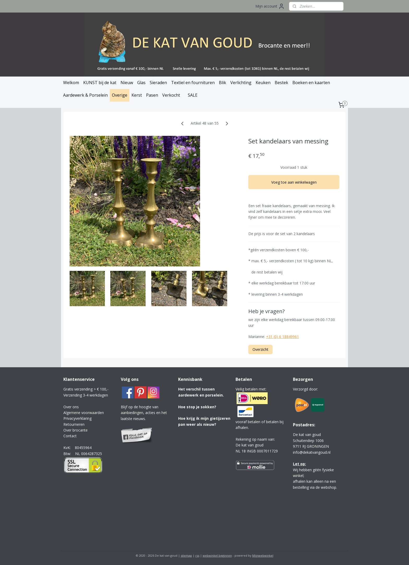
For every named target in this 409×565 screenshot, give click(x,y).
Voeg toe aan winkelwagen (294, 181)
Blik (222, 82)
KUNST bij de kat (99, 82)
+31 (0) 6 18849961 (282, 336)
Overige (119, 95)
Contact (70, 435)
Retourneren (74, 424)
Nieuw (127, 82)
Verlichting (240, 82)
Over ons (71, 406)
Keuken (263, 82)
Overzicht (260, 349)
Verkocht (171, 95)
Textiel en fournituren (193, 82)
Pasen (152, 95)
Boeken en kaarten (311, 82)
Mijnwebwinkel (262, 555)
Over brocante (75, 430)
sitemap (186, 555)
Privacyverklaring (77, 418)
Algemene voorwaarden (83, 412)
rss (197, 555)
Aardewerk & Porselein (85, 95)
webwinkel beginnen (217, 555)
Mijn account (270, 6)
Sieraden (158, 82)
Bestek (281, 82)
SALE (192, 95)
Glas (141, 82)
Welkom (71, 82)
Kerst (136, 95)
